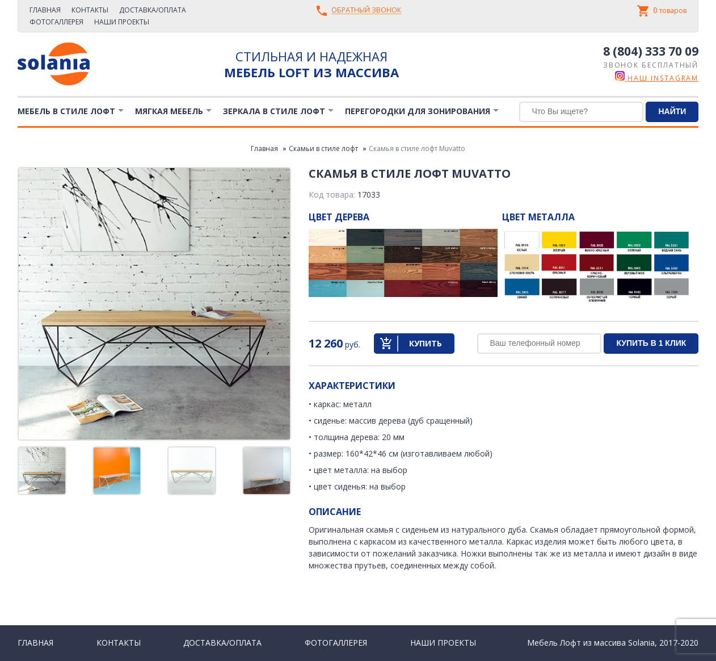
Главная (45, 10)
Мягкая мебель (169, 111)
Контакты (89, 10)
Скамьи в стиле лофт (323, 148)
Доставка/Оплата (152, 10)
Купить (425, 343)
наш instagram (656, 78)
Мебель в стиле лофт (66, 111)
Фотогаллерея (56, 22)
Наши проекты (121, 22)
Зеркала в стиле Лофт (274, 111)
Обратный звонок (366, 10)
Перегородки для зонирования (417, 111)
